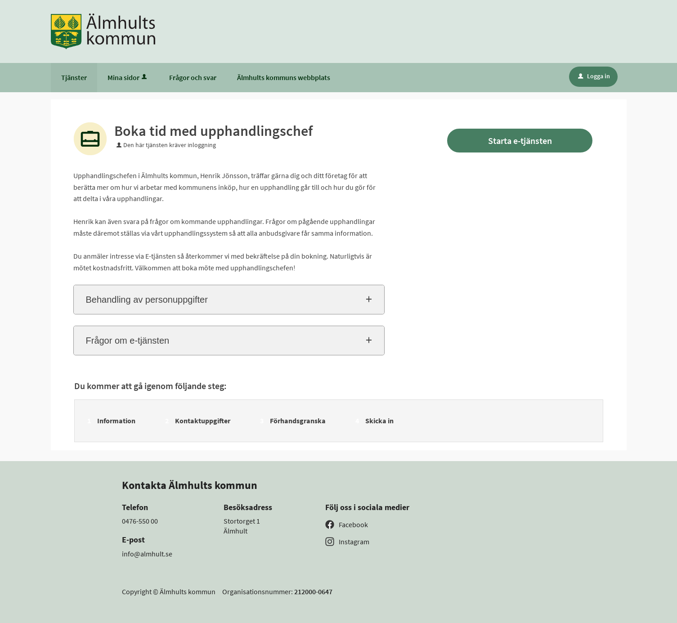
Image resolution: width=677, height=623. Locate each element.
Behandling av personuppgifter (147, 300)
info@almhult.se (147, 553)
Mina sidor (128, 77)
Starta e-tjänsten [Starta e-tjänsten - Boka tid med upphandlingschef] (520, 140)
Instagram (354, 541)
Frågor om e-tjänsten (128, 340)
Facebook (353, 524)
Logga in (594, 76)
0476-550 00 (140, 520)
